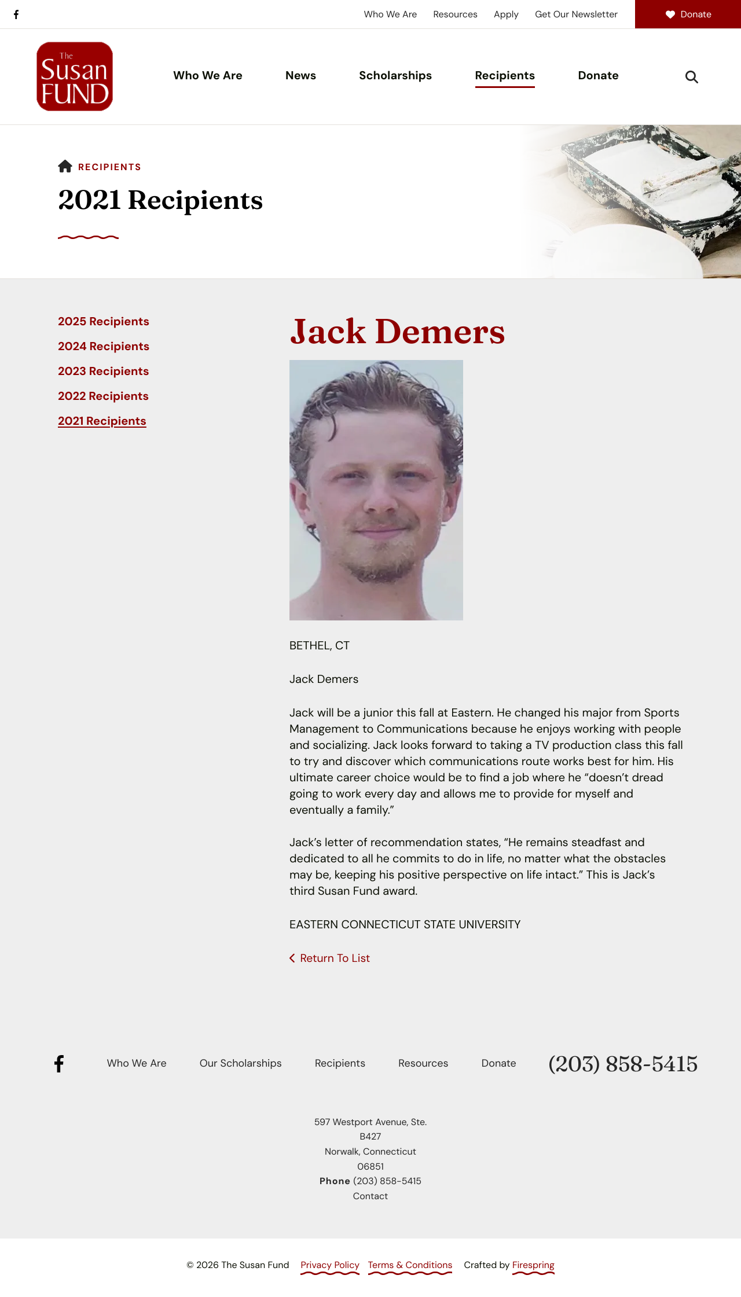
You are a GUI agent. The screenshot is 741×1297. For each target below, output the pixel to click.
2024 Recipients (103, 346)
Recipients (505, 75)
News (300, 75)
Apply (506, 14)
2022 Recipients (103, 396)
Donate (688, 14)
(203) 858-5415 (623, 1064)
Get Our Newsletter (576, 14)
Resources (455, 14)
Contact (370, 1196)
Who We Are (390, 14)
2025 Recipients (103, 321)
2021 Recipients (102, 421)
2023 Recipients (103, 371)
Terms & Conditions (410, 1265)
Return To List (336, 958)
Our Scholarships (241, 1063)
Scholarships (395, 75)
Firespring (533, 1265)
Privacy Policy (330, 1265)
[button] (691, 77)
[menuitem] (208, 76)
